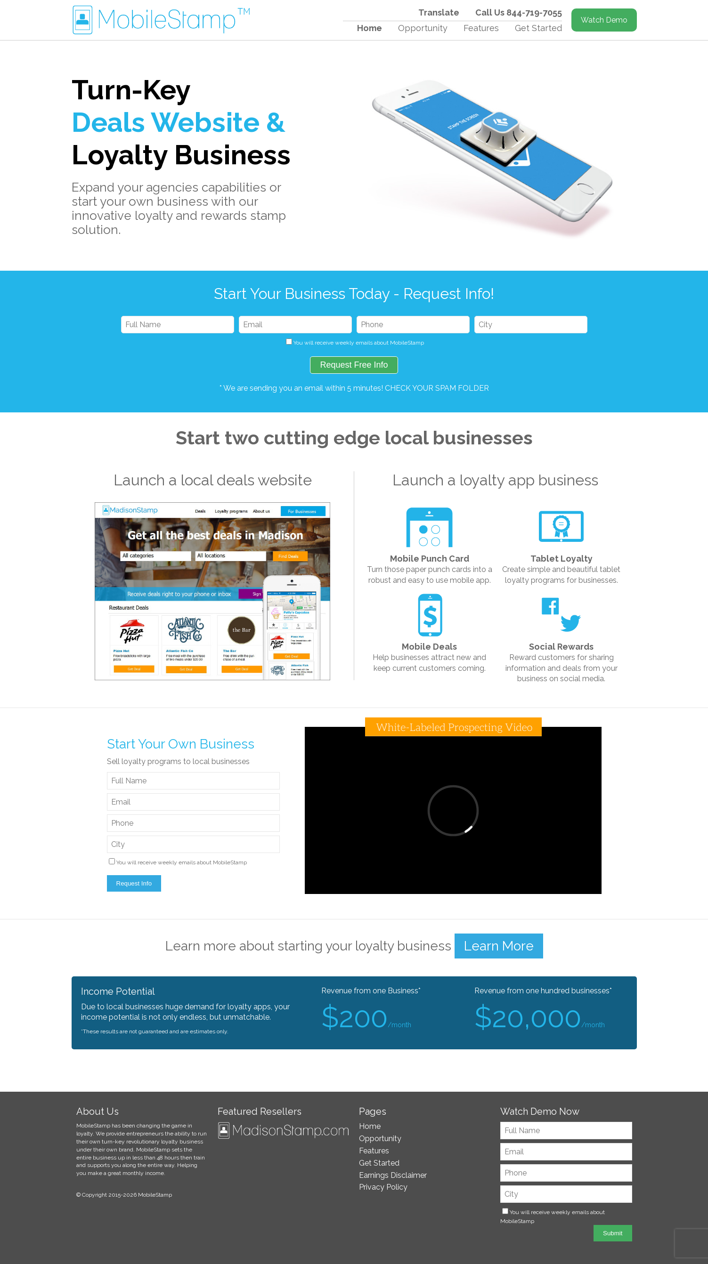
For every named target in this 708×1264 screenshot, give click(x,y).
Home (369, 28)
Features (481, 28)
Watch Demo (604, 20)
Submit (612, 1233)
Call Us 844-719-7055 (518, 12)
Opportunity (423, 28)
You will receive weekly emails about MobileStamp (358, 342)
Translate (438, 12)
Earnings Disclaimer (393, 1175)
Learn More (499, 946)
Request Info (134, 883)
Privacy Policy (383, 1187)
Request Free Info (354, 365)
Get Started (538, 28)
